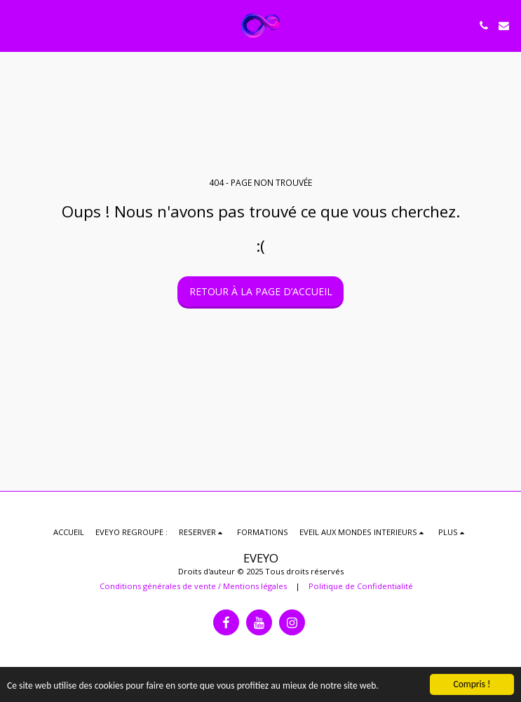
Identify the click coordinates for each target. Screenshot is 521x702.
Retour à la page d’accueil (260, 291)
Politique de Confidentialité (361, 586)
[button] (15, 25)
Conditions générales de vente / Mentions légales (193, 586)
